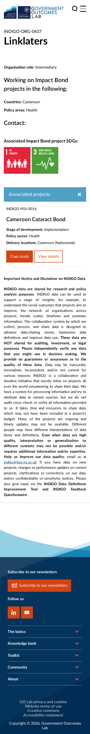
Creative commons (43, 711)
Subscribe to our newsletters (39, 585)
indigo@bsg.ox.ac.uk (20, 462)
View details (48, 256)
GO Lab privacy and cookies (43, 702)
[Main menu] (83, 9)
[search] (75, 9)
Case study (19, 256)
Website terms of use (43, 706)
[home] (34, 12)
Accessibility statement (43, 715)
